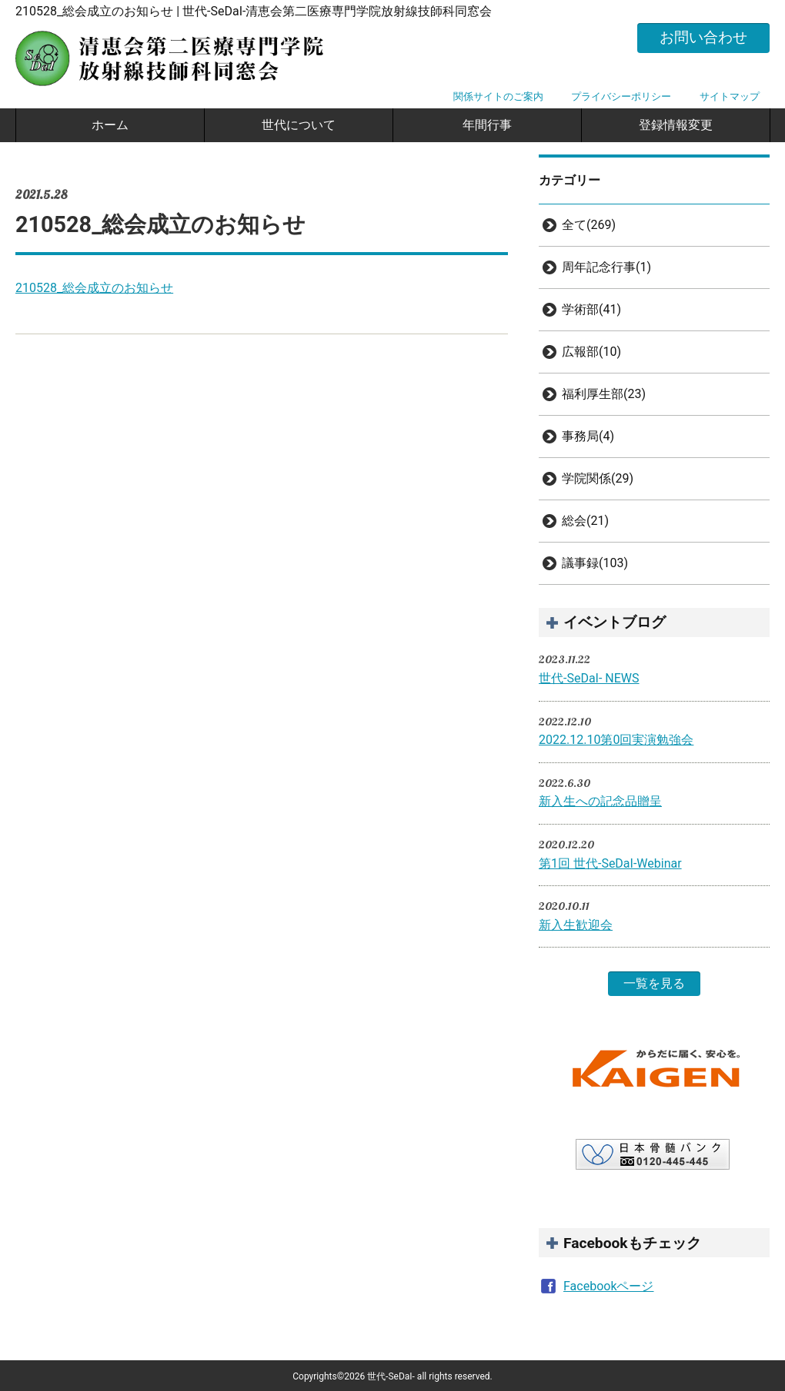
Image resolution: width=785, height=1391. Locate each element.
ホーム (110, 125)
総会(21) (585, 520)
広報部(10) (591, 351)
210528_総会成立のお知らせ (94, 288)
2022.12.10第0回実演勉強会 (616, 739)
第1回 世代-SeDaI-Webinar (610, 863)
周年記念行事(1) (606, 267)
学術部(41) (591, 309)
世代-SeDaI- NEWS (589, 678)
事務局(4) (588, 436)
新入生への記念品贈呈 (600, 801)
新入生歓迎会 (576, 925)
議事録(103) (595, 563)
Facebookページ (608, 1286)
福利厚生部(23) (604, 394)
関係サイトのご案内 (498, 96)
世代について (299, 125)
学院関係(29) (597, 478)
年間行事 (487, 125)
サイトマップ (730, 96)
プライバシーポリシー (621, 96)
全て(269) (589, 224)
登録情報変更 (676, 125)
